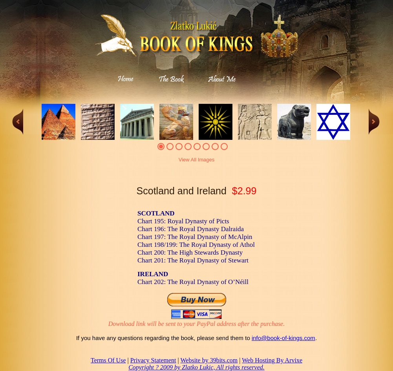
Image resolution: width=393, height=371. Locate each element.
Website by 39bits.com (209, 360)
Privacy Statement (153, 360)
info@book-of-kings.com (283, 338)
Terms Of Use (108, 360)
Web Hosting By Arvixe (272, 360)
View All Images (197, 160)
